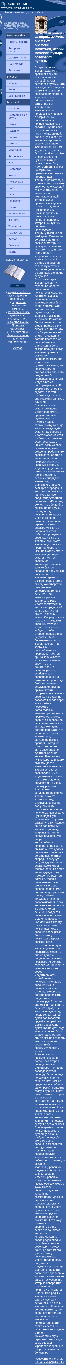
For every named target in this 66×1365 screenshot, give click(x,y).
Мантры (13, 143)
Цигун (12, 207)
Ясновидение (16, 213)
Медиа (12, 83)
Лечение (13, 245)
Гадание (13, 130)
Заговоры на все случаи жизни (19, 313)
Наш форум (15, 63)
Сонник (12, 137)
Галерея (12, 76)
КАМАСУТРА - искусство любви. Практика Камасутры (18, 323)
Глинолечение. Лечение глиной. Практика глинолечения (18, 336)
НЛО (11, 162)
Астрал (12, 238)
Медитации (15, 149)
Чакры (12, 175)
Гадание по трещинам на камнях (18, 305)
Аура (11, 194)
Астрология (15, 156)
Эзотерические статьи (17, 116)
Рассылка (14, 70)
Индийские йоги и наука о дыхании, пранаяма (19, 295)
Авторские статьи (14, 50)
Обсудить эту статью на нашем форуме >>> (49, 1360)
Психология (15, 181)
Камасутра (15, 232)
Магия (12, 124)
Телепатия (14, 226)
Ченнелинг (15, 200)
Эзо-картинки (16, 95)
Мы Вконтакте (17, 57)
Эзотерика (14, 168)
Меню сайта (14, 102)
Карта (12, 251)
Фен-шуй (13, 219)
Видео (12, 89)
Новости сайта (16, 35)
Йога (11, 188)
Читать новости (18, 41)
